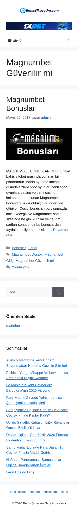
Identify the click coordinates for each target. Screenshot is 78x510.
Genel (32, 248)
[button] (68, 40)
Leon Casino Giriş (20, 472)
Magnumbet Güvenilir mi (34, 261)
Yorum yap (20, 267)
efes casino (18, 491)
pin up (63, 491)
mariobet (13, 326)
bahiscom (50, 491)
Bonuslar (19, 248)
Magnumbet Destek (27, 254)
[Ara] (58, 292)
